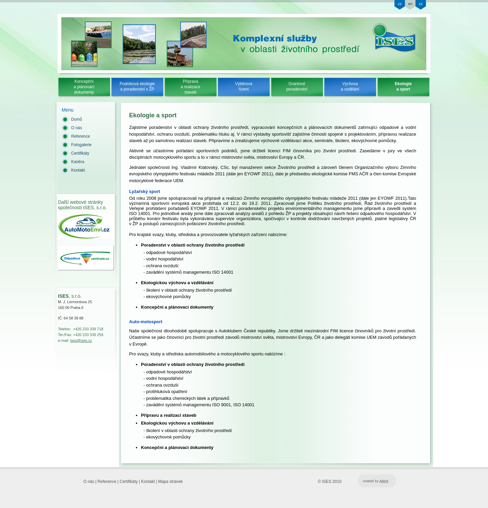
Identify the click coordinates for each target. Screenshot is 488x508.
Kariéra (77, 161)
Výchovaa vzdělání (350, 86)
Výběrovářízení (243, 86)
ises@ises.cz (81, 340)
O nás (76, 127)
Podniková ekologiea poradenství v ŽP (137, 86)
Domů (76, 119)
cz (400, 4)
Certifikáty (80, 153)
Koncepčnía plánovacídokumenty (84, 87)
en (410, 4)
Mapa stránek (170, 481)
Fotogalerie (81, 144)
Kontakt (78, 170)
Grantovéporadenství (297, 86)
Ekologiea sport (403, 86)
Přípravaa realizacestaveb (190, 87)
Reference (80, 136)
